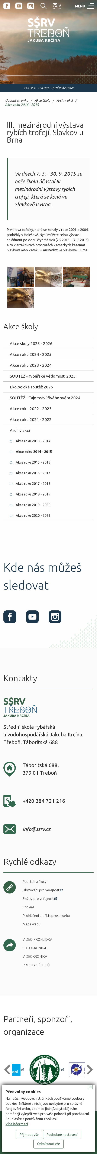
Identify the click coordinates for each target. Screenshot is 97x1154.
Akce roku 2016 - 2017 (33, 473)
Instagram (30, 6)
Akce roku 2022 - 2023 (31, 408)
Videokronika (35, 956)
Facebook (6, 6)
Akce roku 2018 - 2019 (33, 494)
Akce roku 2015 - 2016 (33, 462)
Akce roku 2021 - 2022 (31, 419)
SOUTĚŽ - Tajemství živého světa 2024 (45, 397)
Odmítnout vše (48, 1144)
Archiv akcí (64, 100)
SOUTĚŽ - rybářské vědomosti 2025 (43, 376)
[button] (9, 1070)
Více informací (17, 1124)
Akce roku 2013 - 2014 (33, 441)
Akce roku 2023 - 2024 (31, 365)
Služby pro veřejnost (38, 899)
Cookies (28, 907)
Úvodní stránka (16, 100)
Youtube (18, 6)
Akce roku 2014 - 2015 (22, 105)
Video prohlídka (37, 939)
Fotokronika (34, 948)
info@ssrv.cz (37, 829)
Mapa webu (31, 924)
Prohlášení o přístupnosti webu (46, 916)
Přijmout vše (29, 1135)
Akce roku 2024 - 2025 (31, 354)
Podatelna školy (34, 881)
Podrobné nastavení (62, 1135)
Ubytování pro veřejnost (41, 890)
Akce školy (42, 100)
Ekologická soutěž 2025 (31, 387)
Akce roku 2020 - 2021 (33, 515)
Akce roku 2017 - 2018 (33, 483)
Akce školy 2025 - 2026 (31, 343)
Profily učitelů (36, 965)
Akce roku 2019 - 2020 (33, 505)
